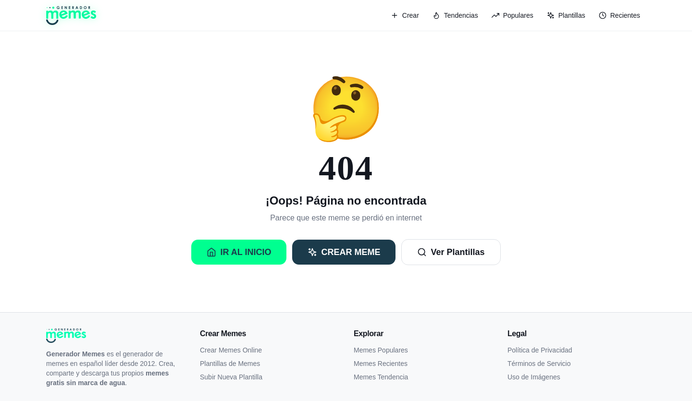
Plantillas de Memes (230, 363)
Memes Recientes (381, 363)
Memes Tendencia (381, 377)
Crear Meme (344, 252)
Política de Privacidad (539, 350)
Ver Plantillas (450, 252)
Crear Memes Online (231, 350)
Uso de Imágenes (533, 377)
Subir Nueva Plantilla (231, 377)
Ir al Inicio (239, 252)
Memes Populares (381, 350)
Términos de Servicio (539, 363)
